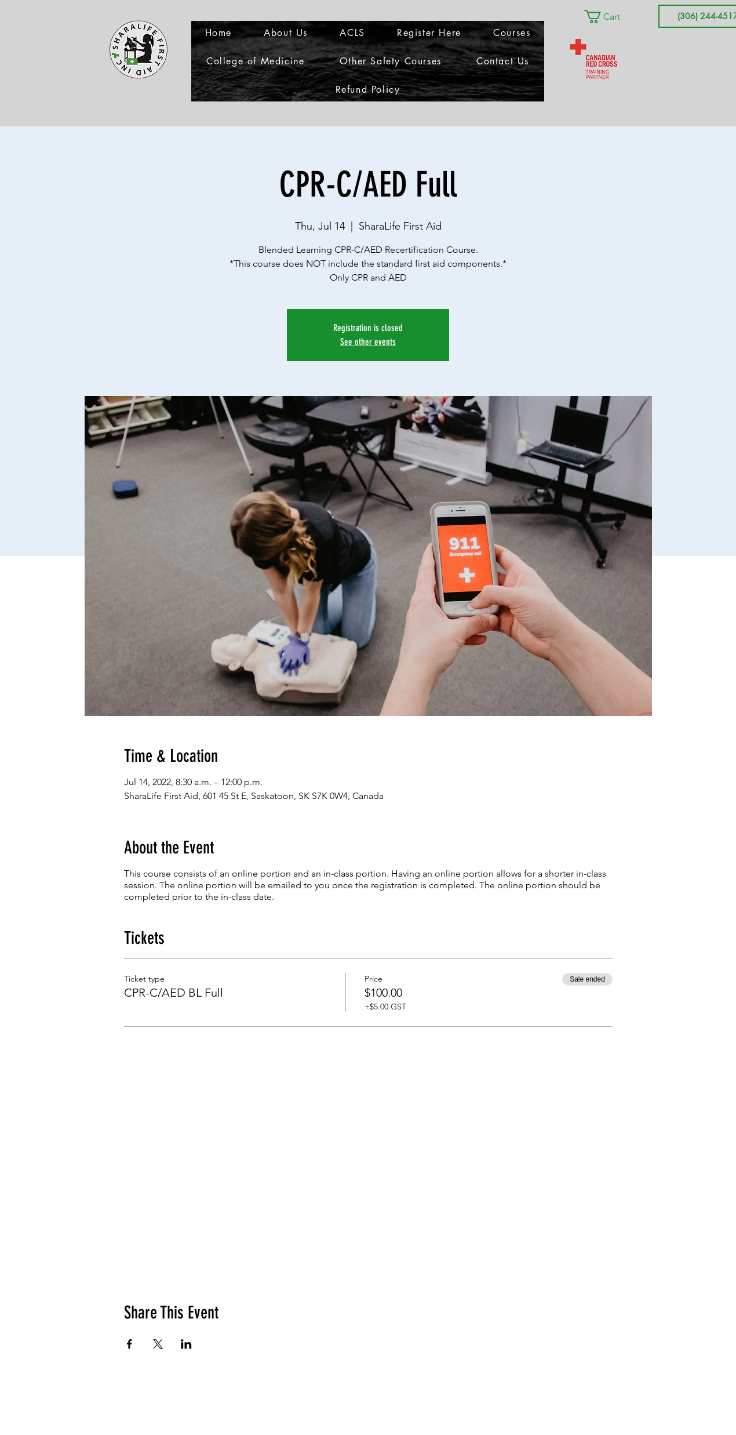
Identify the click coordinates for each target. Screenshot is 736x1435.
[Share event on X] (157, 1344)
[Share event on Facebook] (129, 1344)
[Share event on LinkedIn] (186, 1344)
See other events (368, 341)
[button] (610, 16)
